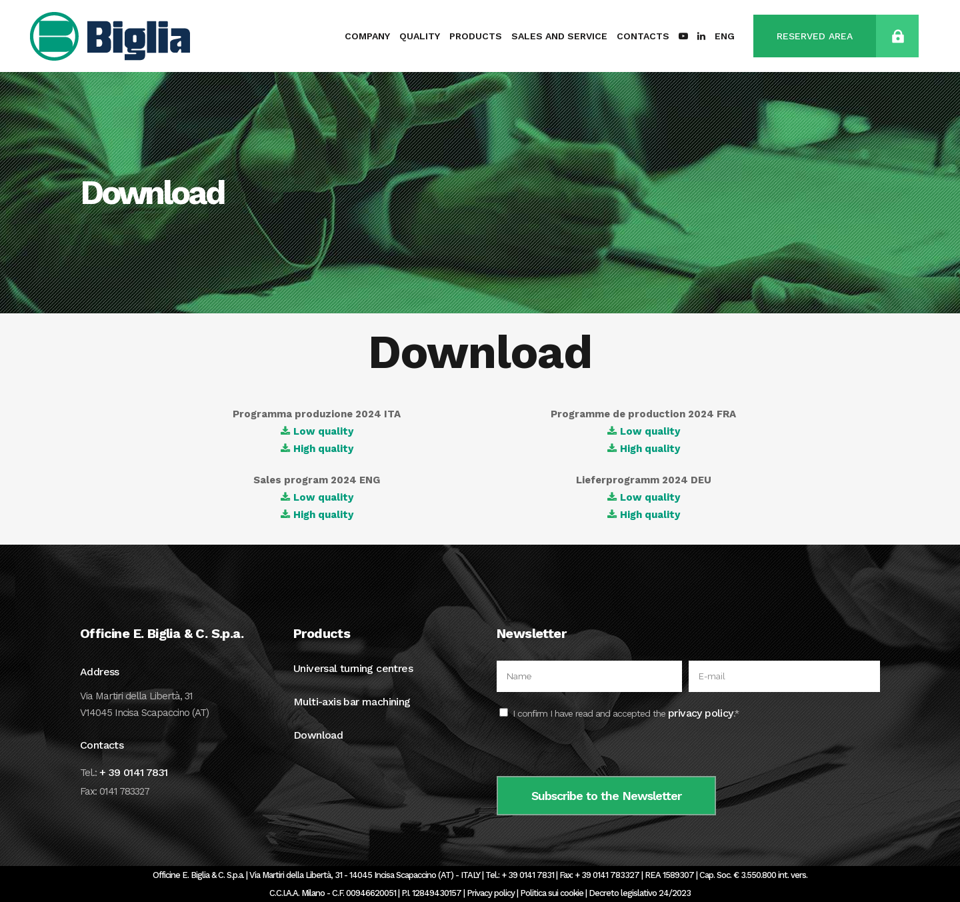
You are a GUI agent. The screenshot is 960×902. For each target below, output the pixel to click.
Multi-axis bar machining (352, 701)
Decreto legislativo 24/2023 (640, 893)
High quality (323, 449)
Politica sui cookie (551, 893)
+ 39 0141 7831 (133, 772)
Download (318, 735)
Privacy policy (491, 893)
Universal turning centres (353, 668)
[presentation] (598, 750)
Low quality (323, 431)
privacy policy (700, 713)
